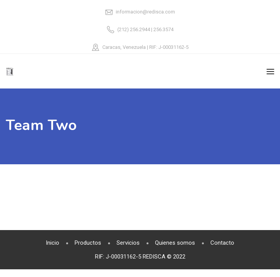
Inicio (52, 242)
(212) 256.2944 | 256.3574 (145, 29)
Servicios (128, 242)
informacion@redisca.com (145, 12)
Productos (88, 242)
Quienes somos (175, 242)
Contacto (222, 242)
